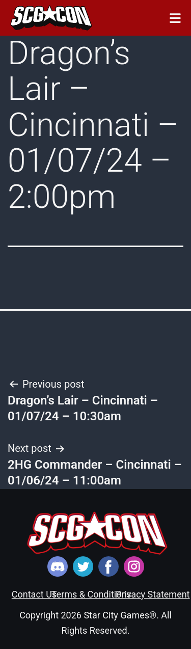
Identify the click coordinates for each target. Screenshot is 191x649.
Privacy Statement (153, 594)
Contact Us (34, 594)
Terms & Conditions (91, 594)
